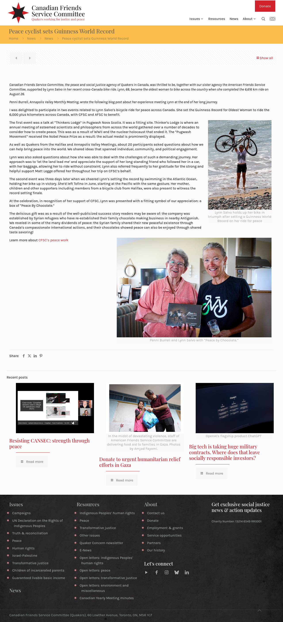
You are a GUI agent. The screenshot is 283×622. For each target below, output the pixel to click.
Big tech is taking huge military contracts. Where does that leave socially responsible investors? (224, 452)
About (150, 504)
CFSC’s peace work (53, 240)
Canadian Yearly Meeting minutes (107, 598)
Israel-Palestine (24, 555)
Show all (264, 58)
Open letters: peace (95, 570)
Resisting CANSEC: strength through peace (49, 443)
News (31, 38)
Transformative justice (30, 563)
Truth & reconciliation (30, 533)
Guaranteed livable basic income (38, 578)
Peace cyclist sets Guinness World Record (95, 38)
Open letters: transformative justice (108, 578)
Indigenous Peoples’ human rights (107, 513)
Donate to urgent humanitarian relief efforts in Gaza (139, 462)
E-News (86, 550)
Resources (88, 504)
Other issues (90, 535)
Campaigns (21, 513)
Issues (16, 504)
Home (13, 38)
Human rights (23, 548)
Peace (16, 541)
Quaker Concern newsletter (101, 543)
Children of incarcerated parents (38, 570)
